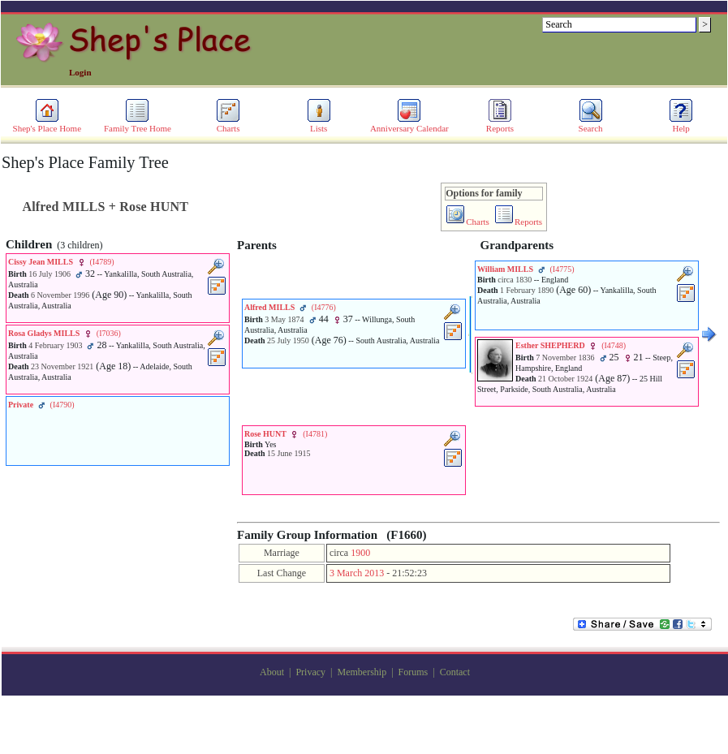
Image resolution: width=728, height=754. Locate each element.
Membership (361, 672)
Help (681, 124)
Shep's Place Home (47, 124)
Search (591, 124)
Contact (455, 672)
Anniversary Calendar (409, 124)
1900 (360, 552)
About (272, 672)
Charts (228, 124)
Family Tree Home (137, 124)
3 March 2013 (357, 573)
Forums (413, 672)
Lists (319, 124)
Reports (500, 124)
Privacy (310, 672)
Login (80, 72)
